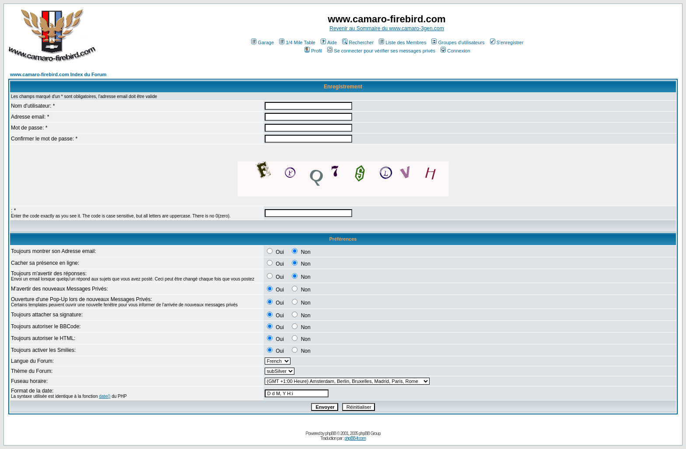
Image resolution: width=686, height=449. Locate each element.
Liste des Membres (402, 42)
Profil (313, 50)
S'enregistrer (507, 42)
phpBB (330, 433)
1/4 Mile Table (297, 42)
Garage (262, 42)
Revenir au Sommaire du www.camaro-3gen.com (386, 28)
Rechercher (358, 42)
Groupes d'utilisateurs (457, 42)
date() (104, 396)
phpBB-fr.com (355, 438)
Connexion (455, 50)
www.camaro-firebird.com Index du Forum (58, 74)
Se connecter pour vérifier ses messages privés (381, 50)
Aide (329, 42)
